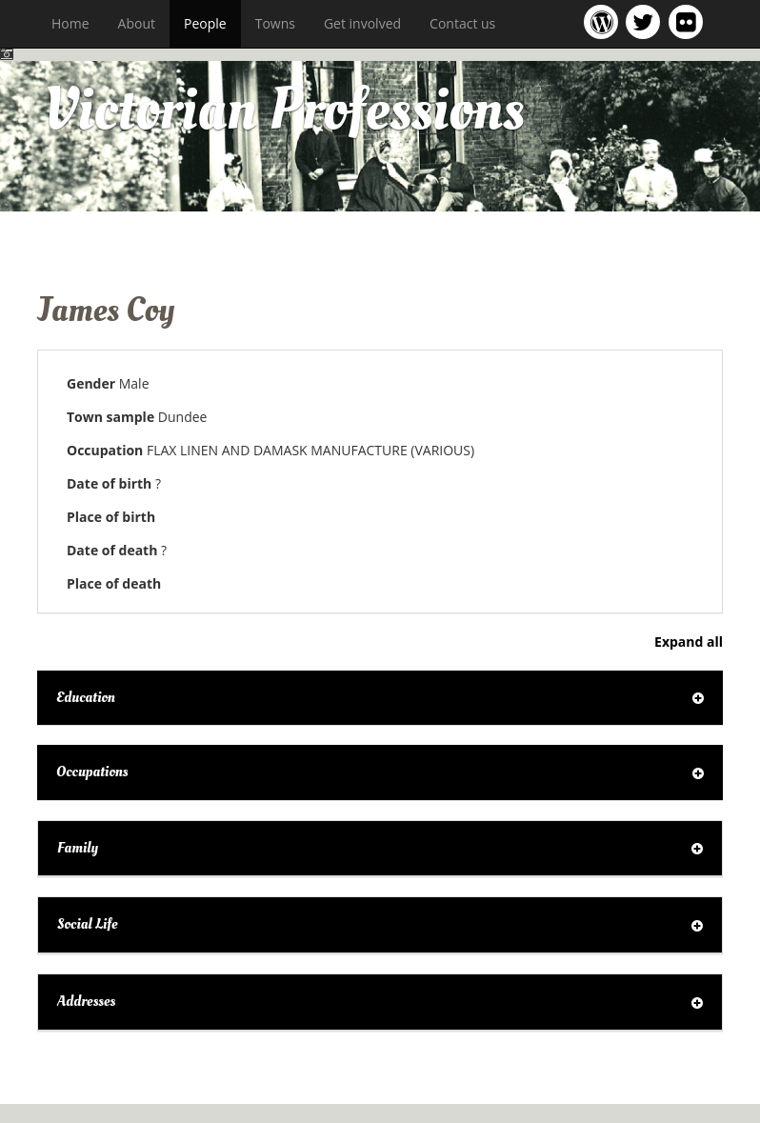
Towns (275, 23)
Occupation (105, 450)
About (136, 23)
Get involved (362, 23)
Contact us (462, 23)
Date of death (112, 550)
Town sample (110, 417)
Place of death (114, 583)
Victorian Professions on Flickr (689, 21)
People (205, 23)
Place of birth (111, 517)
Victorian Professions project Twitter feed (646, 21)
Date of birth (109, 483)
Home (70, 23)
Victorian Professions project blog (604, 21)
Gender (91, 383)
